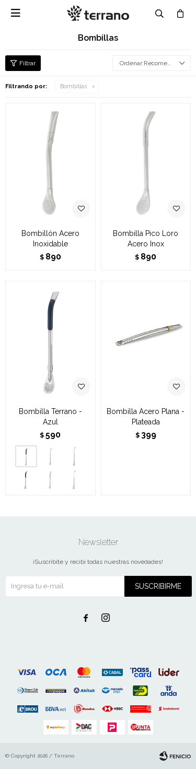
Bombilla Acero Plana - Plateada (146, 416)
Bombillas (73, 86)
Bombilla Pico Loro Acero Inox (145, 238)
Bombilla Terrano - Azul (50, 416)
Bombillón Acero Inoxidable (50, 238)
